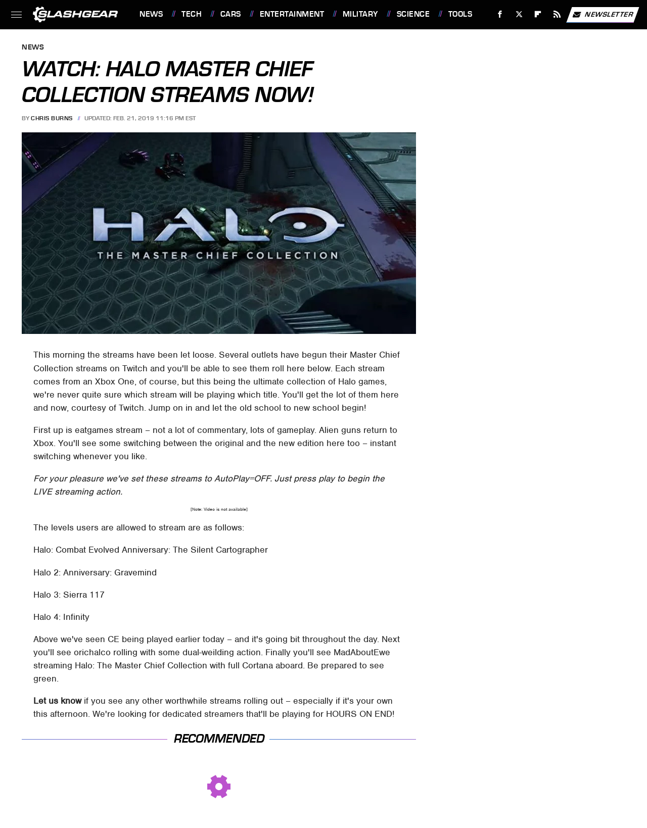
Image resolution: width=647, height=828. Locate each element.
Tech (191, 14)
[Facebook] (500, 14)
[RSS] (557, 14)
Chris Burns (52, 118)
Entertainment (292, 14)
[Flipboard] (538, 14)
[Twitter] (519, 14)
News (151, 14)
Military (360, 14)
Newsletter (602, 14)
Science (413, 14)
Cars (230, 14)
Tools (460, 14)
